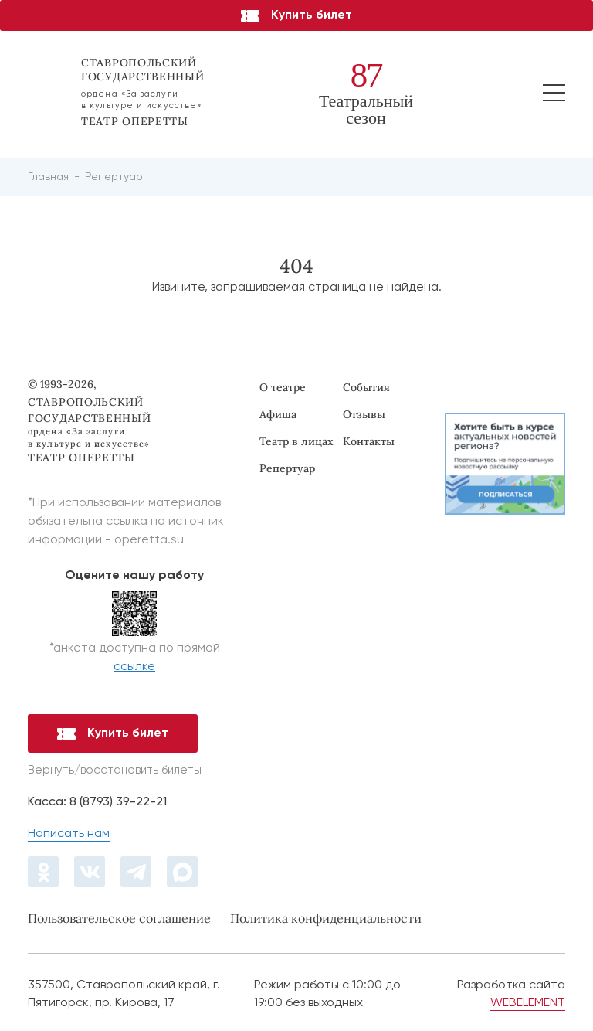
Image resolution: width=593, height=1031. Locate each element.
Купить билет (296, 15)
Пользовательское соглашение (119, 918)
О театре (282, 387)
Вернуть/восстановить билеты (115, 770)
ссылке (134, 667)
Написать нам (69, 834)
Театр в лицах (296, 441)
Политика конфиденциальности (326, 918)
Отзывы (364, 414)
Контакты (369, 441)
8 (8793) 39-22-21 (118, 802)
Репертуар (287, 468)
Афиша (277, 414)
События (366, 387)
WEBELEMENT (527, 1003)
